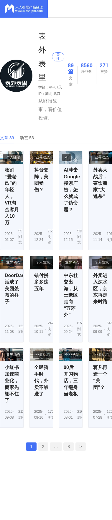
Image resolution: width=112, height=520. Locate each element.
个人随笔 (13, 157)
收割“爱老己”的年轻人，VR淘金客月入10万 (12, 196)
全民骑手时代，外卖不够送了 (41, 380)
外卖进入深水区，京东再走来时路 (100, 288)
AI (66, 157)
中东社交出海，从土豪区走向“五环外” (71, 295)
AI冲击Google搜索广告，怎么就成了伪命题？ (72, 189)
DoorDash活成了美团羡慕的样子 (16, 288)
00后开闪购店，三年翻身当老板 (71, 380)
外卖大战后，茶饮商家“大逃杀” (100, 183)
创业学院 (72, 355)
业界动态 (43, 157)
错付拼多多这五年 (41, 282)
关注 (58, 57)
